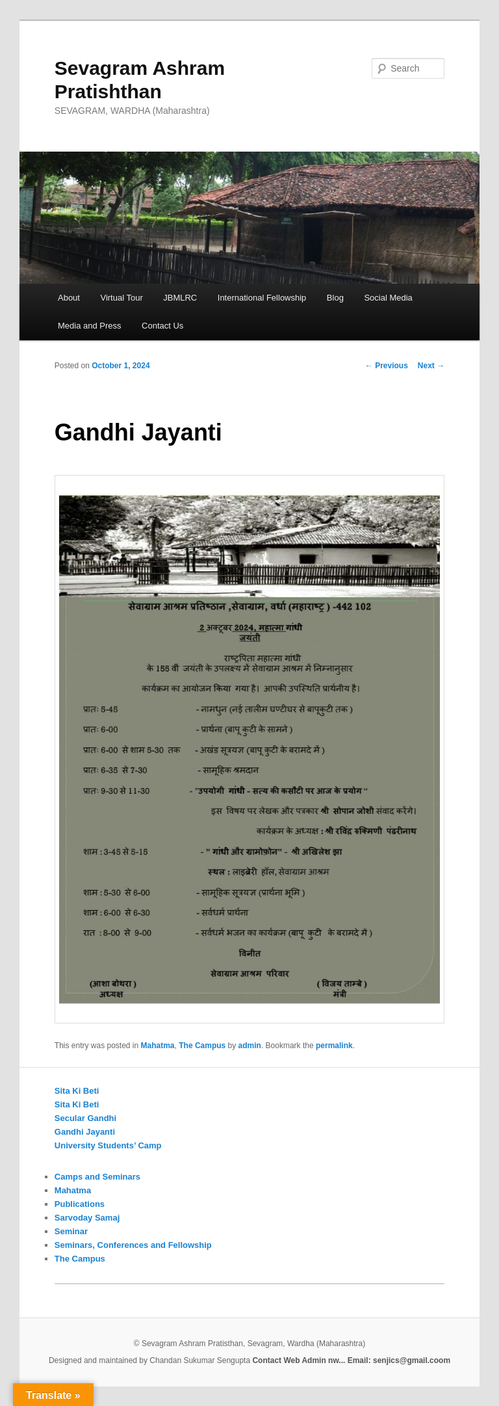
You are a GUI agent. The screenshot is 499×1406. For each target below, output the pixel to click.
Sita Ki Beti (77, 1091)
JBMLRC (180, 298)
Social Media (388, 298)
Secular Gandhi (85, 1118)
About (69, 298)
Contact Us (162, 326)
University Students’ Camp (108, 1145)
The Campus (202, 1045)
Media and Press (90, 326)
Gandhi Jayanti (85, 1132)
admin (249, 1045)
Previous (386, 365)
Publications (80, 1204)
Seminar (71, 1231)
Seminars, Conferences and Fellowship (133, 1245)
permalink (334, 1045)
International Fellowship (262, 298)
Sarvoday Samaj (87, 1218)
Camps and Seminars (97, 1177)
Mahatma (158, 1045)
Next (431, 365)
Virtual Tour (121, 298)
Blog (335, 298)
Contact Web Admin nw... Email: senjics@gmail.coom (351, 1360)
